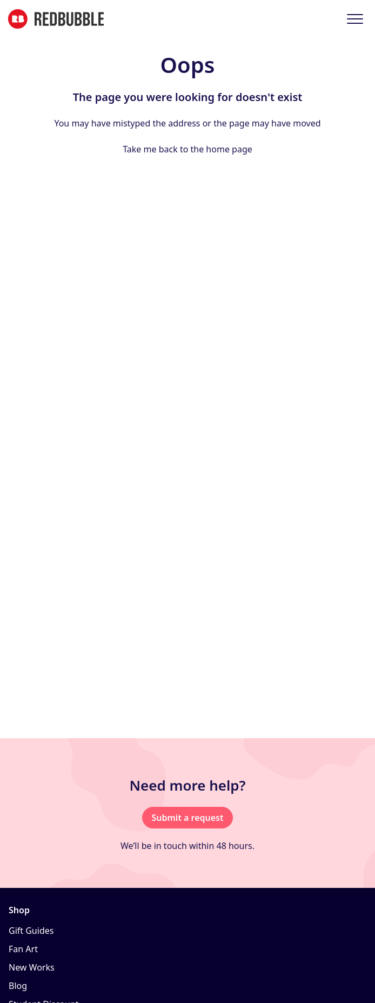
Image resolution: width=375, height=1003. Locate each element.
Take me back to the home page (187, 149)
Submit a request (187, 818)
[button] (355, 18)
